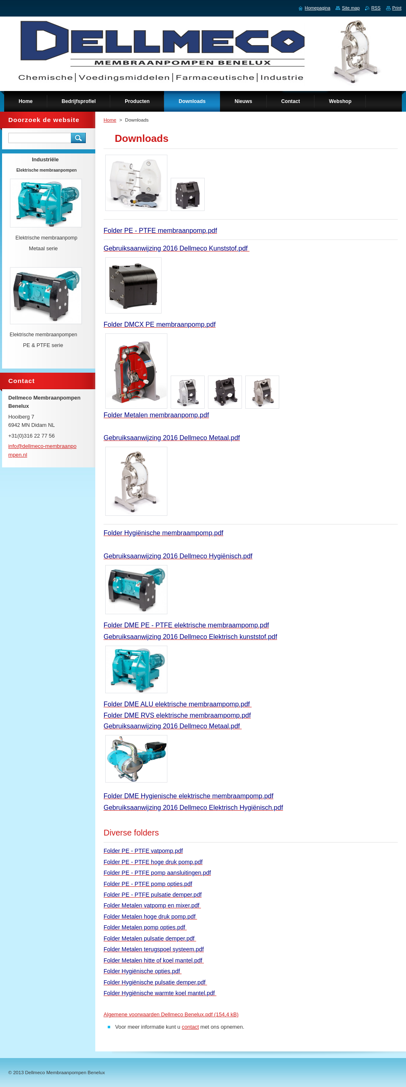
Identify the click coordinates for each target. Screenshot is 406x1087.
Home (110, 119)
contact (190, 1027)
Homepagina (318, 7)
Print (396, 7)
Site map (351, 7)
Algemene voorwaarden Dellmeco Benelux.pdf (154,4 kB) (171, 1014)
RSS (375, 7)
